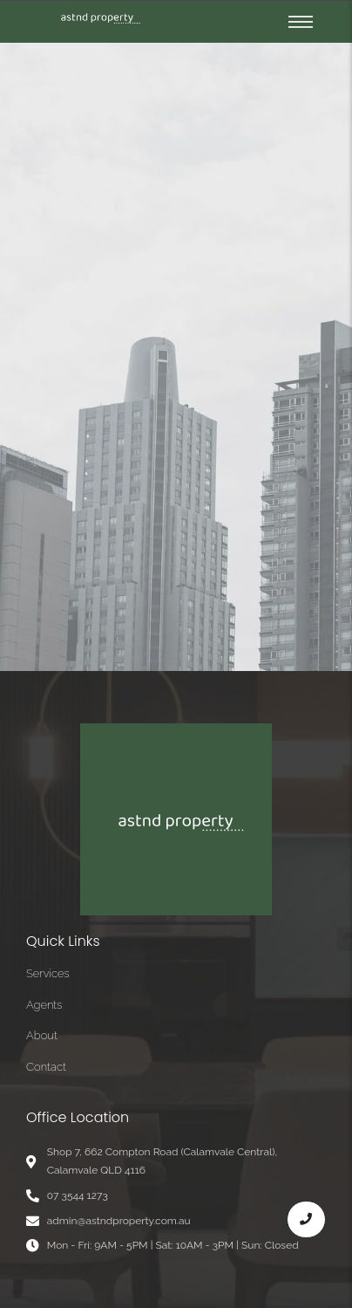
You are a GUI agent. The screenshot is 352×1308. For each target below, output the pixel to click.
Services (48, 973)
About (42, 1035)
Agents (44, 1004)
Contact (46, 1066)
